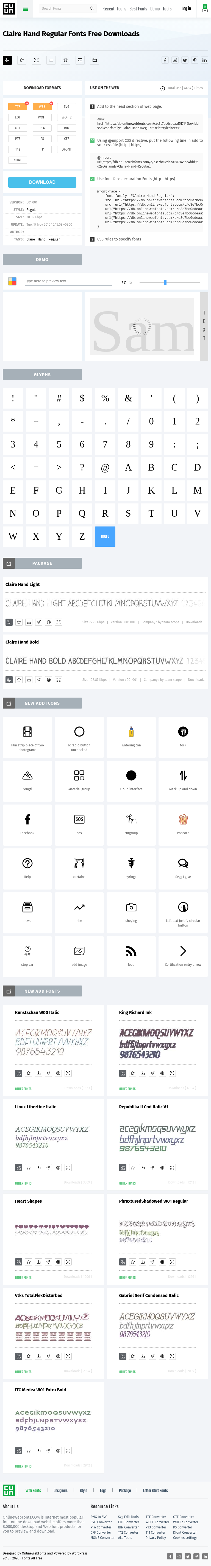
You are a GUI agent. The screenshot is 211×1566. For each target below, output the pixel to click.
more (105, 536)
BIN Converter (128, 1527)
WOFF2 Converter (185, 1522)
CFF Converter (101, 1532)
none (17, 160)
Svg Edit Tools (128, 1517)
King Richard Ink (135, 1012)
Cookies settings (185, 1538)
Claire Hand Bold (22, 642)
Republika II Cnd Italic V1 (143, 1106)
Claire (30, 239)
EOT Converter (128, 1522)
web (42, 107)
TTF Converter (156, 1517)
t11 (42, 149)
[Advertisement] (44, 326)
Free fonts (9, 9)
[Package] (65, 60)
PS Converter (182, 1527)
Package (125, 1490)
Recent (108, 9)
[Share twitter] (184, 60)
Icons (122, 9)
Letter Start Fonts (155, 1490)
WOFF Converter (157, 1522)
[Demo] (36, 60)
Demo (155, 9)
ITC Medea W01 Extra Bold (40, 1389)
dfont (66, 149)
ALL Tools (125, 1538)
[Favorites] (21, 60)
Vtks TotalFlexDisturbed (39, 1295)
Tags (103, 1490)
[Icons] (80, 60)
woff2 (67, 117)
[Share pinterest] (194, 60)
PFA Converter (101, 1527)
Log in (186, 9)
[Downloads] (28, 622)
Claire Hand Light (22, 584)
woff (42, 117)
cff (66, 139)
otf (18, 128)
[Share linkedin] (204, 60)
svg (66, 107)
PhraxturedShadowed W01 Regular (153, 1201)
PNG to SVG (99, 1517)
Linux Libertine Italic (35, 1106)
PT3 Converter (156, 1527)
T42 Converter (128, 1532)
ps (42, 139)
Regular (32, 210)
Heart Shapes (28, 1201)
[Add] (7, 60)
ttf (17, 107)
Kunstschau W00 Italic (37, 1012)
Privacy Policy (156, 1538)
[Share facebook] (165, 60)
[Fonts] (94, 60)
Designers (61, 1490)
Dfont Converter (185, 1532)
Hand (42, 239)
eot (17, 117)
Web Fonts (33, 1490)
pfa (42, 128)
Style (83, 1490)
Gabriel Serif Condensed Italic (149, 1295)
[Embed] (48, 622)
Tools (167, 9)
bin (66, 128)
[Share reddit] (175, 60)
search (92, 8)
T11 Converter (155, 1532)
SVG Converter (101, 1522)
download (42, 182)
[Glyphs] (50, 60)
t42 (17, 149)
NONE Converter (103, 1538)
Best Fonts (138, 9)
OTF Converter (183, 1517)
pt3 (17, 139)
